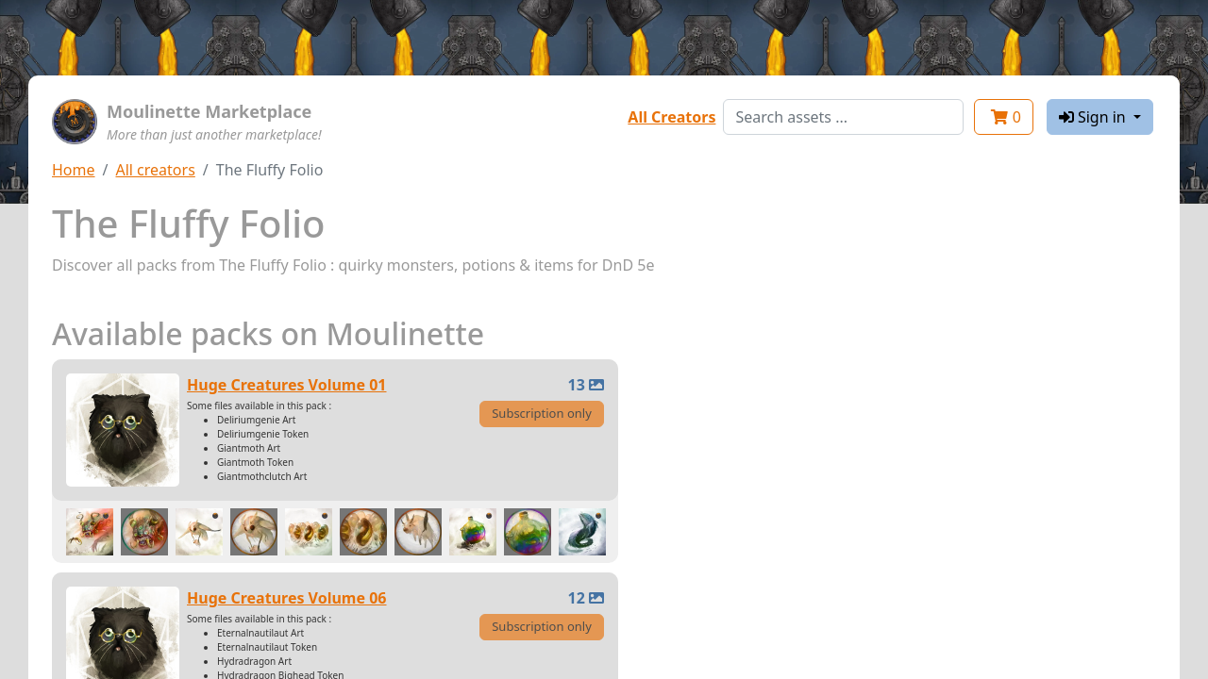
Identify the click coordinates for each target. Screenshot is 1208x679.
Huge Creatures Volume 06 (287, 598)
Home (73, 169)
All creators (154, 169)
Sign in (1094, 117)
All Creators (671, 117)
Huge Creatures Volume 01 (287, 384)
